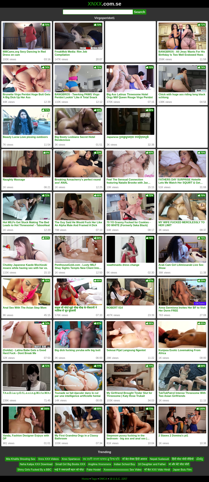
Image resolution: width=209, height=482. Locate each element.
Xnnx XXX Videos (48, 459)
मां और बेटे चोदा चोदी (179, 464)
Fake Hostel (94, 469)
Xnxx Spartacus (71, 459)
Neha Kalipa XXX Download (36, 464)
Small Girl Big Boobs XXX (70, 464)
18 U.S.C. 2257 (118, 478)
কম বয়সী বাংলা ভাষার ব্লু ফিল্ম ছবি (101, 459)
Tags (94, 478)
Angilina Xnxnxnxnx (99, 464)
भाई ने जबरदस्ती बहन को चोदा (69, 469)
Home (85, 478)
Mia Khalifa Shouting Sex (20, 459)
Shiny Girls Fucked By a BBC (34, 469)
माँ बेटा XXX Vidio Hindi (157, 469)
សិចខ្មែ (199, 459)
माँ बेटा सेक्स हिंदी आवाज (134, 459)
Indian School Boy (124, 464)
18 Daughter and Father (152, 464)
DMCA (103, 478)
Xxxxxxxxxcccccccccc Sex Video (122, 469)
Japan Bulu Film (182, 469)
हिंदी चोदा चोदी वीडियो (182, 459)
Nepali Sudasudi (159, 459)
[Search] (98, 12)
